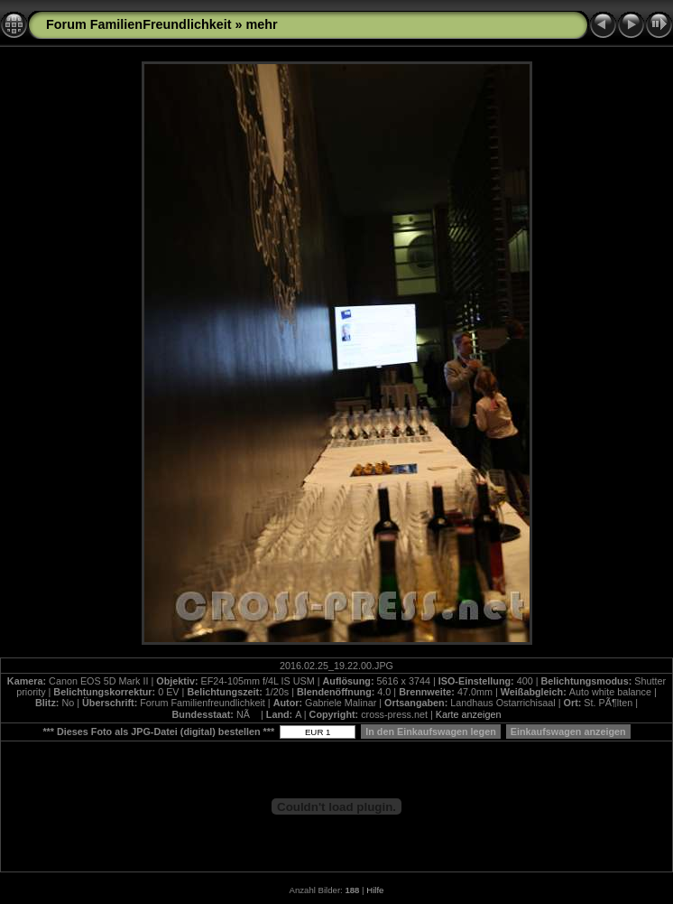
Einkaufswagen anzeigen (568, 731)
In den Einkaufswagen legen (431, 731)
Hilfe (374, 890)
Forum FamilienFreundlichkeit (139, 24)
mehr (262, 24)
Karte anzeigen (469, 714)
